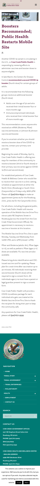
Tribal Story (9, 376)
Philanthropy (10, 389)
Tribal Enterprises (12, 384)
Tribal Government (12, 380)
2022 (3, 327)
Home (7, 371)
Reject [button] (26, 482)
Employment (10, 397)
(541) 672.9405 (14, 438)
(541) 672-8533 (14, 464)
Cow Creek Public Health (22, 61)
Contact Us (9, 402)
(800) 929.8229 (8, 441)
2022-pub (8, 327)
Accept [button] (19, 482)
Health (7, 393)
